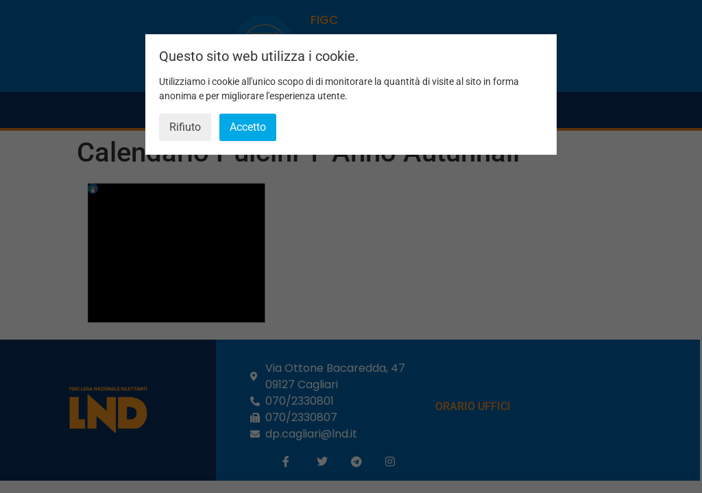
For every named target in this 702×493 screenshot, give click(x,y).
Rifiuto (185, 127)
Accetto (248, 127)
